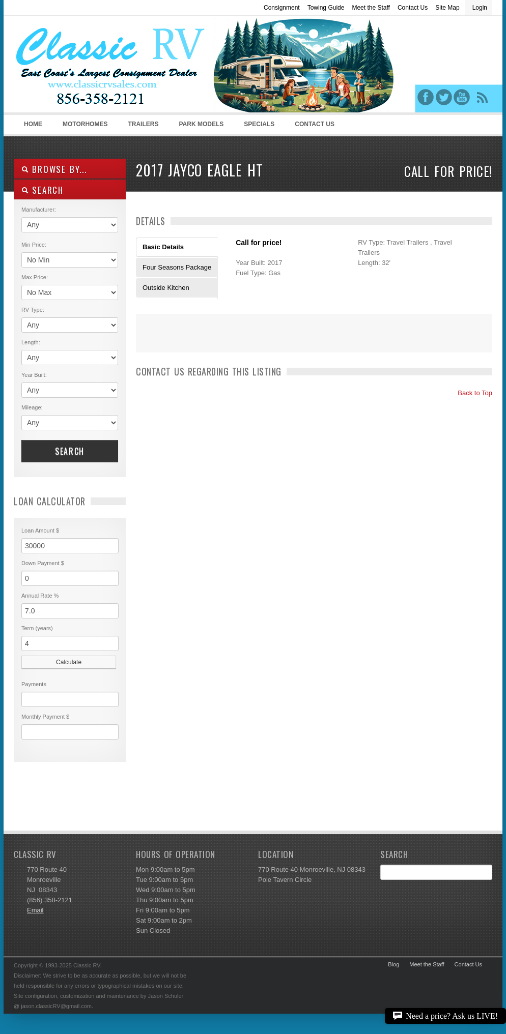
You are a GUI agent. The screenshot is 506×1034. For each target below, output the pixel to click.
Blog (393, 964)
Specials (259, 124)
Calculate (68, 662)
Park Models (201, 124)
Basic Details (163, 247)
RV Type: (32, 310)
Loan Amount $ (40, 530)
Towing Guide (326, 7)
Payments (33, 684)
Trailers (141, 127)
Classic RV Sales (90, 66)
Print (149, 340)
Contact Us (413, 7)
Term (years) (37, 628)
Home (33, 124)
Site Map (447, 7)
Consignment (282, 7)
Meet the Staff (371, 7)
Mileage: (32, 407)
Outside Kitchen (166, 287)
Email (35, 910)
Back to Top (470, 393)
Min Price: (33, 245)
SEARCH (42, 190)
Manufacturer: (38, 209)
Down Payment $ (42, 563)
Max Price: (34, 277)
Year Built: (34, 375)
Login (479, 7)
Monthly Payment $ (45, 717)
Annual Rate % (40, 596)
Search (70, 451)
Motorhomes (83, 127)
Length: (30, 342)
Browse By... (54, 169)
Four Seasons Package (177, 267)
